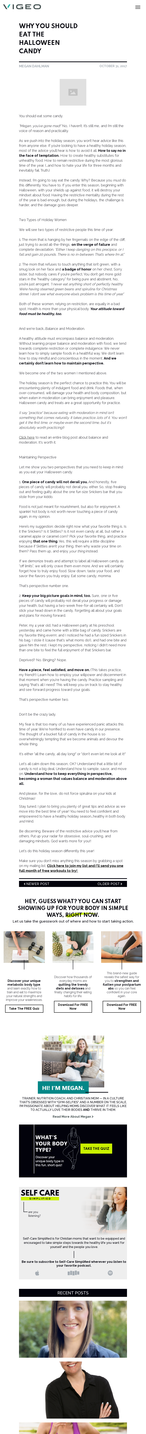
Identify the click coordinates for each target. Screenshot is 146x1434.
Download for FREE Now (73, 1006)
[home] (27, 7)
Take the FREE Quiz (24, 1008)
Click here (27, 437)
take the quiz (96, 1149)
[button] (138, 7)
